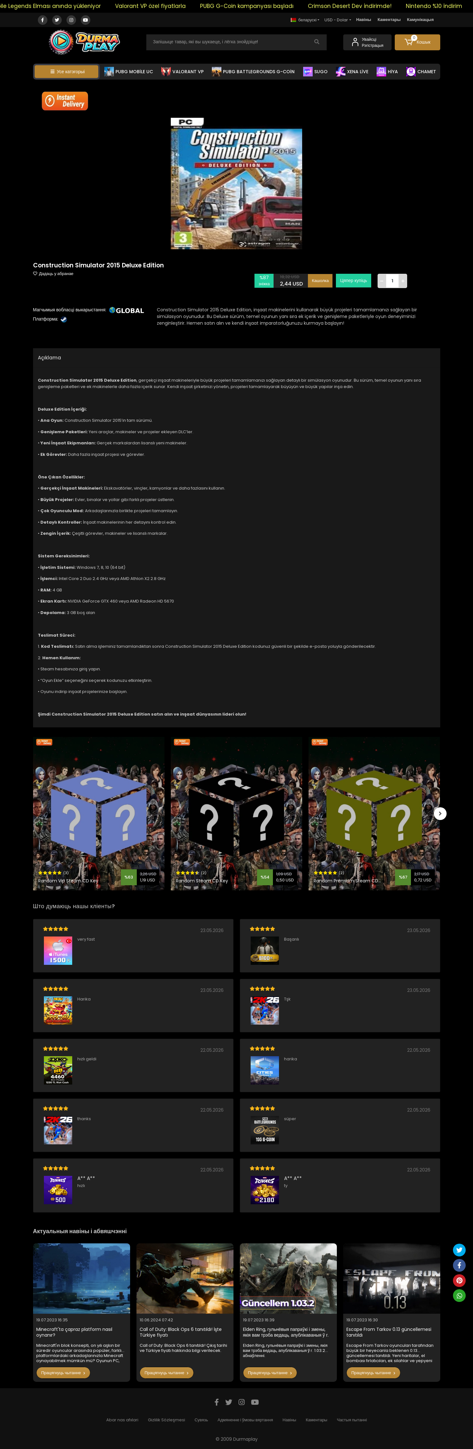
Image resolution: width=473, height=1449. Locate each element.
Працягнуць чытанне (63, 1373)
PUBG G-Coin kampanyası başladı (259, 6)
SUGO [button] (315, 71)
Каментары (389, 20)
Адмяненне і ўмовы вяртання (245, 1420)
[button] (417, 42)
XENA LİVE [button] (352, 71)
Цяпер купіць (353, 280)
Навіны (363, 20)
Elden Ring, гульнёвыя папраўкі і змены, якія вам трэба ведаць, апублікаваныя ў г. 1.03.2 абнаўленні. (286, 1332)
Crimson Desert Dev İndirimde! (362, 6)
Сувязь (201, 1420)
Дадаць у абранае (53, 274)
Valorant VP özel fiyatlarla (163, 6)
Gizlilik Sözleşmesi (166, 1420)
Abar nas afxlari (122, 1420)
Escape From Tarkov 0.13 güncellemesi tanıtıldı (388, 1332)
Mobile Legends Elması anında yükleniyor (57, 6)
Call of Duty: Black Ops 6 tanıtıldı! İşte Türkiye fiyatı (181, 1332)
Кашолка (320, 281)
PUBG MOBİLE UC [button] (128, 71)
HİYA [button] (387, 71)
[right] (440, 814)
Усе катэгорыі (68, 71)
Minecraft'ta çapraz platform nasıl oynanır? (74, 1332)
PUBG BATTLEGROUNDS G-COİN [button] (253, 71)
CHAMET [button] (421, 71)
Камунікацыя (420, 20)
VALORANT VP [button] (182, 71)
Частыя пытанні (352, 1420)
